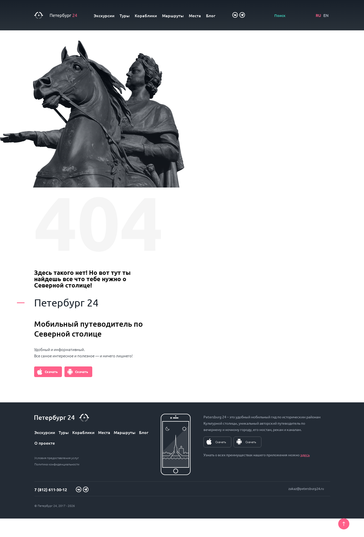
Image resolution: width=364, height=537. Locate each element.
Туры (125, 15)
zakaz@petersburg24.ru (306, 488)
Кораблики (146, 15)
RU (318, 15)
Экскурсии (104, 15)
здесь (305, 454)
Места (195, 15)
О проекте (44, 443)
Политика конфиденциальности (56, 464)
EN (326, 15)
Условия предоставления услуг (56, 458)
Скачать (51, 371)
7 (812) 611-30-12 (50, 489)
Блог (210, 15)
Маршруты (173, 15)
